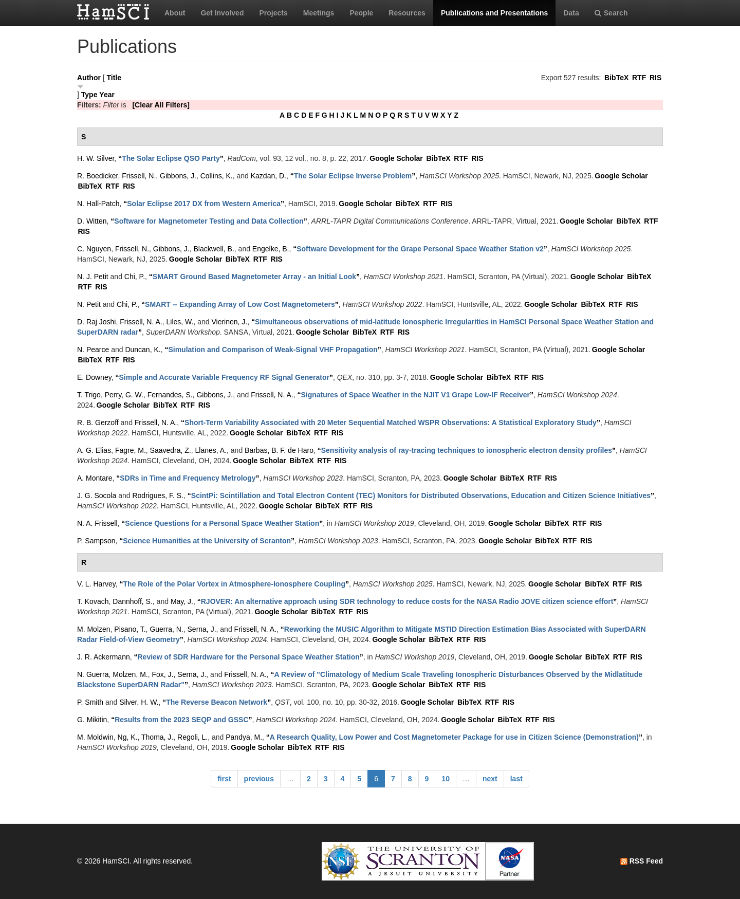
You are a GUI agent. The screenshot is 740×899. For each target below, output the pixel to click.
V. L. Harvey (96, 584)
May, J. (182, 601)
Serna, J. (202, 629)
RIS (655, 78)
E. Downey (94, 377)
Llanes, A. (211, 450)
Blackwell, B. (213, 249)
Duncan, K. (142, 349)
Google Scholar (395, 158)
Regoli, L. (192, 737)
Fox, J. (163, 674)
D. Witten (92, 221)
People (361, 13)
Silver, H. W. (138, 702)
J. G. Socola (96, 495)
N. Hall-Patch (98, 203)
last (516, 779)
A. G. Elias (94, 450)
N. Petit (89, 304)
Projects (273, 13)
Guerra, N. (166, 629)
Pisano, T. (129, 629)
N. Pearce (93, 349)
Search (611, 13)
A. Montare (94, 478)
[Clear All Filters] (161, 105)
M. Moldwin (95, 737)
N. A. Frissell (97, 523)
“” (171, 158)
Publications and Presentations (494, 13)
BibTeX (616, 78)
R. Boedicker (97, 176)
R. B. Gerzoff (98, 422)
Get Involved (222, 13)
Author (89, 78)
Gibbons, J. (178, 176)
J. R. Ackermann (103, 657)
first (224, 779)
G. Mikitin (92, 719)
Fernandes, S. (170, 395)
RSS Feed (641, 861)
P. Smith (90, 702)
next (490, 779)
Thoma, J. (157, 737)
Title (114, 78)
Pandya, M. (244, 737)
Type (89, 94)
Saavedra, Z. (170, 450)
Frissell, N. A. (141, 322)
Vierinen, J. (229, 322)
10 (445, 779)
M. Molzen (93, 629)
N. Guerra (92, 674)
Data (571, 13)
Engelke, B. (270, 249)
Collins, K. (216, 176)
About (174, 13)
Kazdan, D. (268, 176)
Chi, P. (134, 276)
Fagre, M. (130, 450)
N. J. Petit (92, 276)
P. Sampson (96, 541)
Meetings (319, 13)
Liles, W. (180, 322)
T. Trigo (89, 395)
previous (259, 779)
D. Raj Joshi (96, 322)
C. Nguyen (94, 249)
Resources (406, 13)
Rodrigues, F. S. (157, 495)
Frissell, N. (139, 176)
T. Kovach (92, 601)
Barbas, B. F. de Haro (279, 450)
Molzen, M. (130, 674)
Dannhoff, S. (133, 601)
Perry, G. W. (124, 395)
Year (107, 94)
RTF (639, 78)
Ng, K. (128, 737)
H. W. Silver (95, 158)
